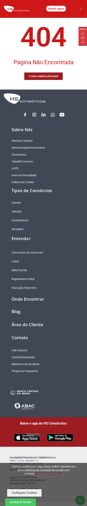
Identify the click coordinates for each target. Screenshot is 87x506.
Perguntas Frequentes (25, 371)
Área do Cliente (27, 324)
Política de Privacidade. (48, 473)
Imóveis (16, 202)
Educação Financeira (24, 287)
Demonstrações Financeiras (28, 147)
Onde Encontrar (28, 299)
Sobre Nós (22, 129)
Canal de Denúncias (23, 357)
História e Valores (22, 140)
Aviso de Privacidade (24, 175)
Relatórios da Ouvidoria (25, 364)
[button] (81, 9)
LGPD (15, 168)
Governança (19, 154)
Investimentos (20, 220)
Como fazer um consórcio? (28, 252)
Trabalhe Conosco (22, 161)
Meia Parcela (19, 270)
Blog (16, 311)
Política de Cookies (23, 182)
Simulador (18, 229)
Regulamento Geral (23, 279)
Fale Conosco (20, 350)
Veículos (17, 211)
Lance (15, 261)
